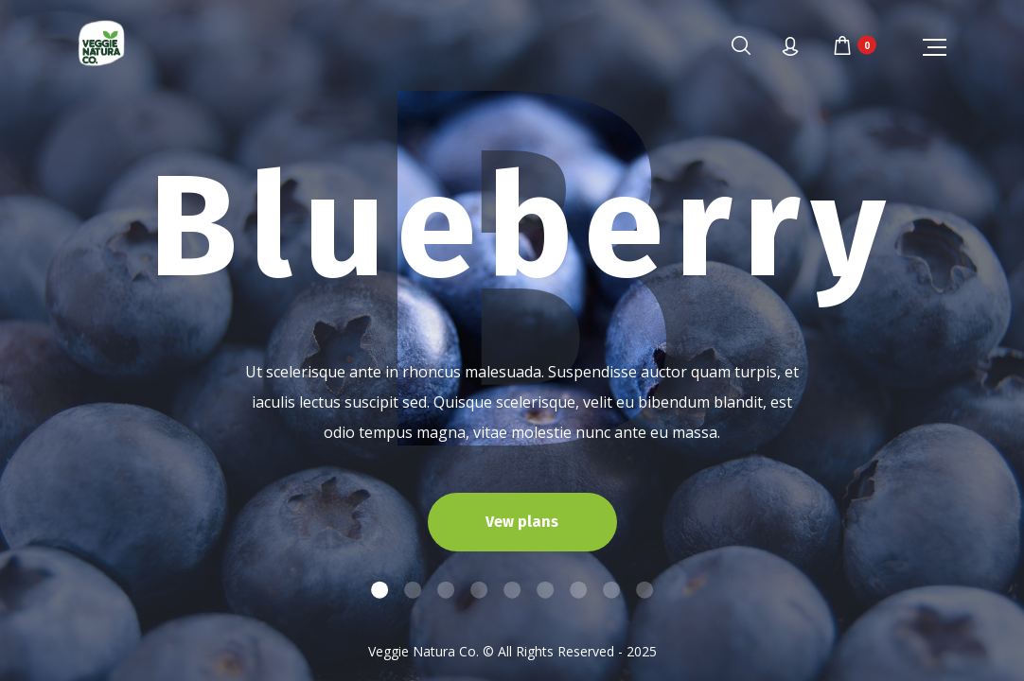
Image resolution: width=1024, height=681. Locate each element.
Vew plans (522, 522)
